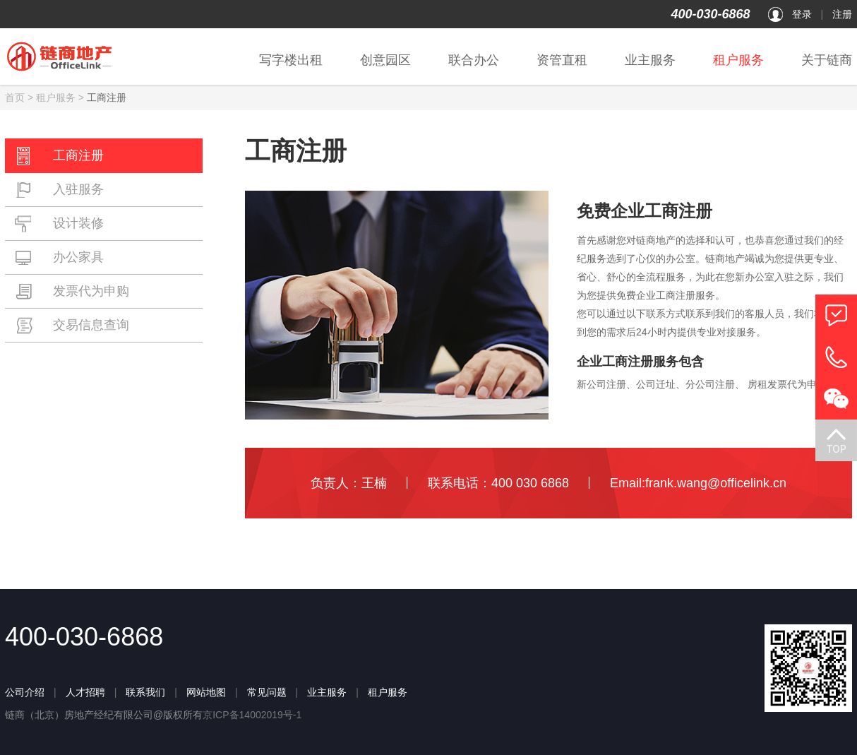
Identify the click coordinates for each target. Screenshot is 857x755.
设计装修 (59, 223)
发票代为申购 (72, 291)
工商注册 (59, 156)
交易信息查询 (72, 325)
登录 (802, 14)
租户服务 (738, 60)
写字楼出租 (291, 60)
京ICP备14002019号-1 (252, 714)
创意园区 (385, 60)
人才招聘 (85, 692)
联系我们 (145, 692)
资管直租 (562, 60)
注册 (842, 14)
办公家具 (59, 257)
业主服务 (650, 60)
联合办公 (473, 60)
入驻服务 (59, 190)
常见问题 (267, 692)
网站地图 (206, 692)
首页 (15, 97)
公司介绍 (24, 692)
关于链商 (826, 60)
